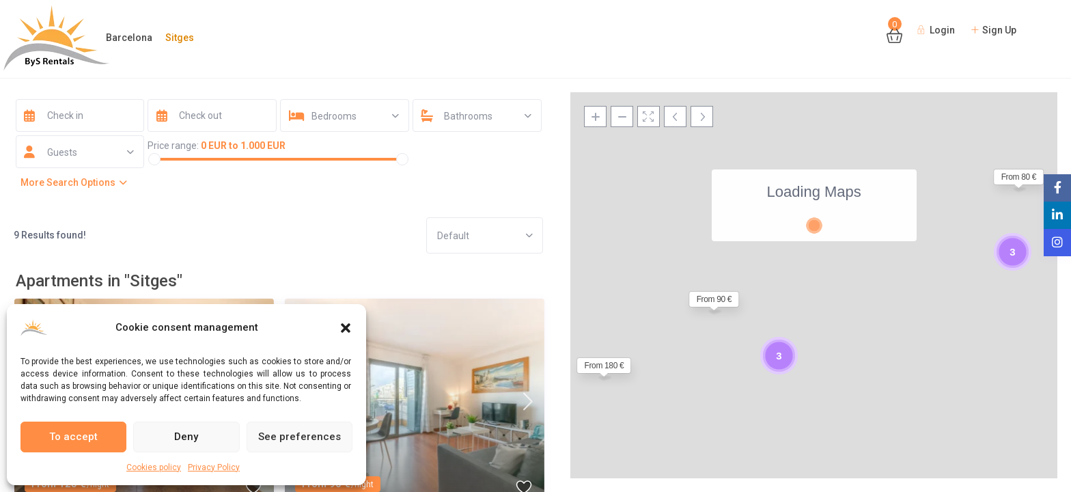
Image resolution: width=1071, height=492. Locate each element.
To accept (73, 436)
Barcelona (129, 37)
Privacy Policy (214, 467)
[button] (345, 328)
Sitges (179, 37)
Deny (186, 436)
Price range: (173, 145)
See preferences (299, 436)
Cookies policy (153, 467)
